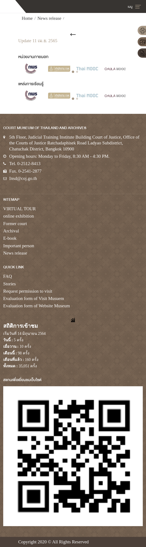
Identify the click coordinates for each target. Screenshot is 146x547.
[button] (73, 72)
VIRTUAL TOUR (19, 208)
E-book (10, 238)
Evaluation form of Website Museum (36, 305)
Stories (9, 283)
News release (49, 18)
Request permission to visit (27, 291)
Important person (18, 245)
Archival (11, 230)
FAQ (7, 276)
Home (27, 18)
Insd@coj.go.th (23, 178)
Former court (15, 223)
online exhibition (18, 216)
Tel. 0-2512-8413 (25, 163)
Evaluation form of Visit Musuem (33, 298)
